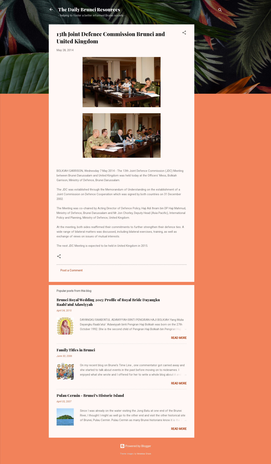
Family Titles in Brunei (76, 350)
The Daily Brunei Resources (89, 9)
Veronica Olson (144, 453)
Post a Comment (71, 270)
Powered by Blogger (135, 446)
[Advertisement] (209, 83)
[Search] (220, 11)
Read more (179, 338)
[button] (184, 33)
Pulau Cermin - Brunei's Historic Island (90, 395)
